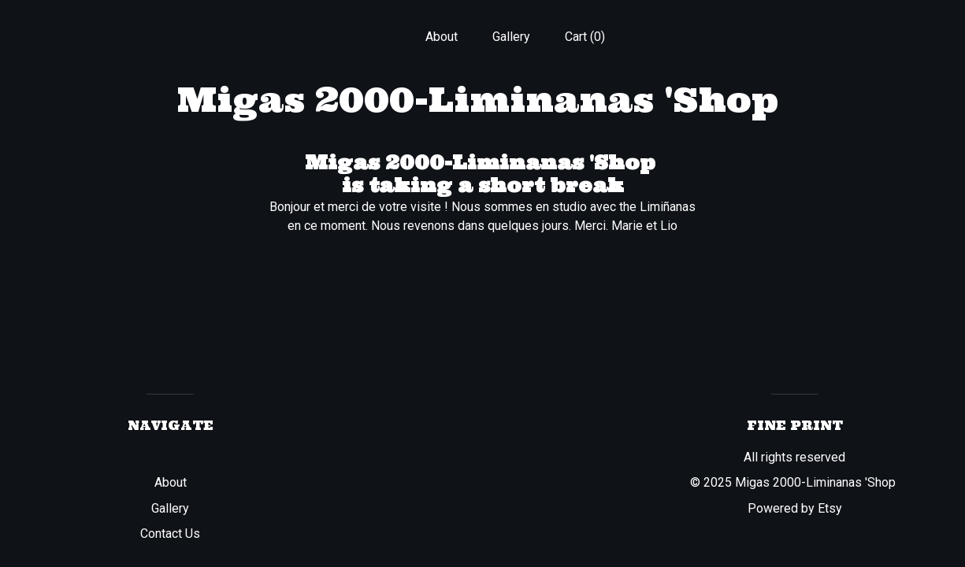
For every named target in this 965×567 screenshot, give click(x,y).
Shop (376, 36)
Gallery (511, 36)
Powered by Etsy (795, 508)
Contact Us (170, 533)
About (441, 36)
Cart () (585, 36)
